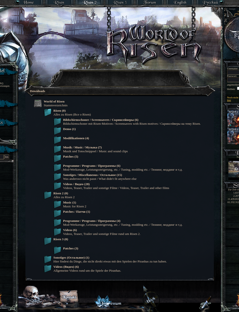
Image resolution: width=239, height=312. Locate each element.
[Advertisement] (120, 75)
